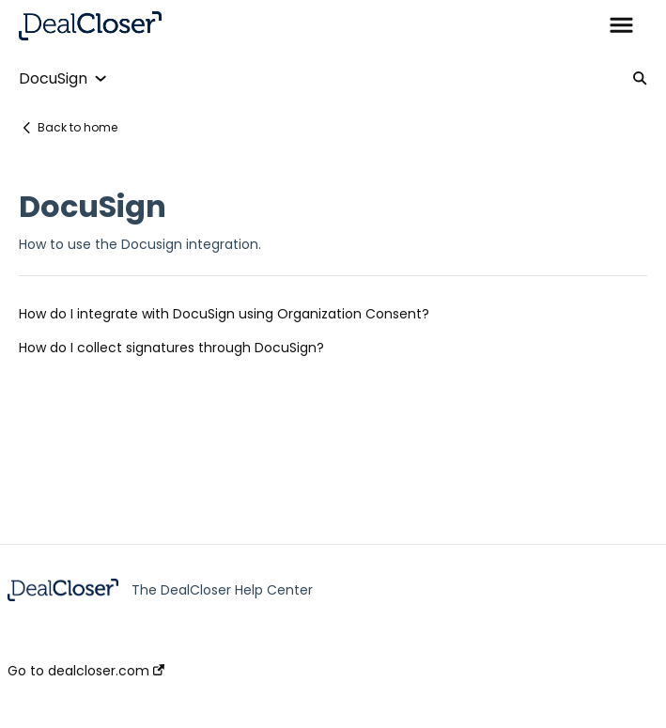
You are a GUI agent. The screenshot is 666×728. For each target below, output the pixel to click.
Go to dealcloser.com (86, 670)
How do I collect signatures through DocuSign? (171, 347)
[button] (621, 26)
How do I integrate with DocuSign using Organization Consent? (224, 313)
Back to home (77, 127)
